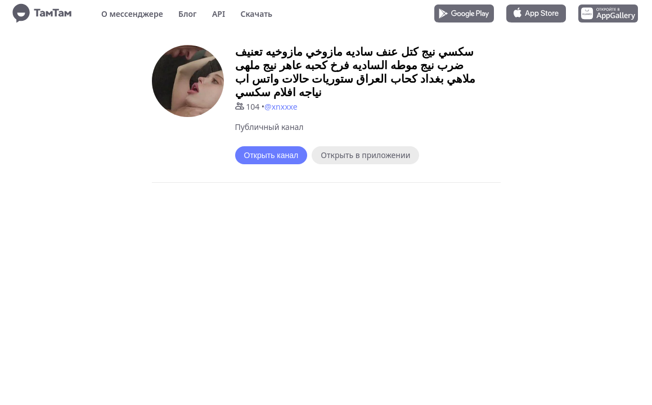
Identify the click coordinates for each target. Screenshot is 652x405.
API (218, 13)
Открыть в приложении (365, 155)
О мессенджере (132, 13)
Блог (187, 13)
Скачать (256, 13)
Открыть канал (271, 155)
